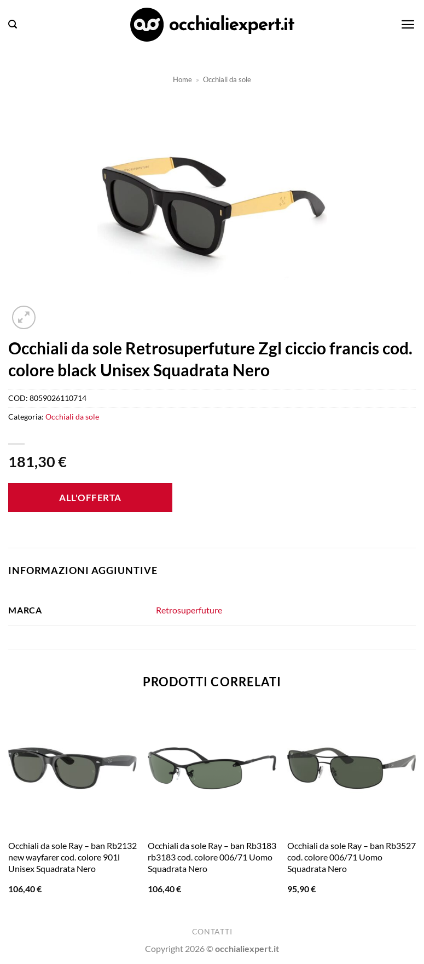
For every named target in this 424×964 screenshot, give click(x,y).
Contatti (212, 931)
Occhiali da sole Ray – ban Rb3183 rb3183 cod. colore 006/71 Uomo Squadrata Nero (212, 857)
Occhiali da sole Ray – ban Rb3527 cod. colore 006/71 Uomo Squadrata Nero (351, 857)
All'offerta (90, 497)
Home (182, 79)
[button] (12, 24)
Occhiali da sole (227, 79)
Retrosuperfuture (189, 610)
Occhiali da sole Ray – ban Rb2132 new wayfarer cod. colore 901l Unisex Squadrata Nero (72, 857)
